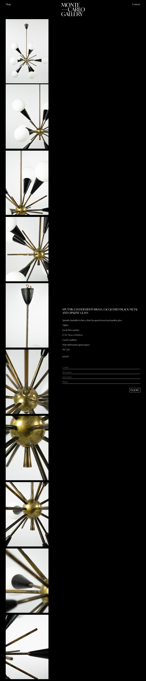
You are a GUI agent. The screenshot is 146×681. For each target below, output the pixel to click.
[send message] (134, 390)
